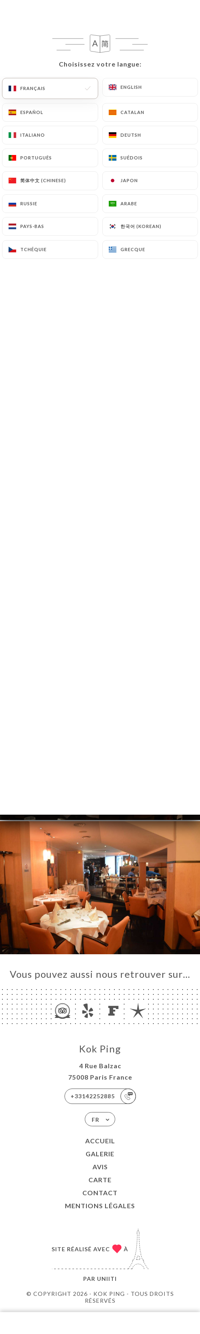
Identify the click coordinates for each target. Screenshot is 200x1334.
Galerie (100, 1154)
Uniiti (107, 1278)
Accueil (100, 1141)
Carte (100, 1179)
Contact (100, 1192)
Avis (100, 1166)
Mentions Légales (100, 1205)
